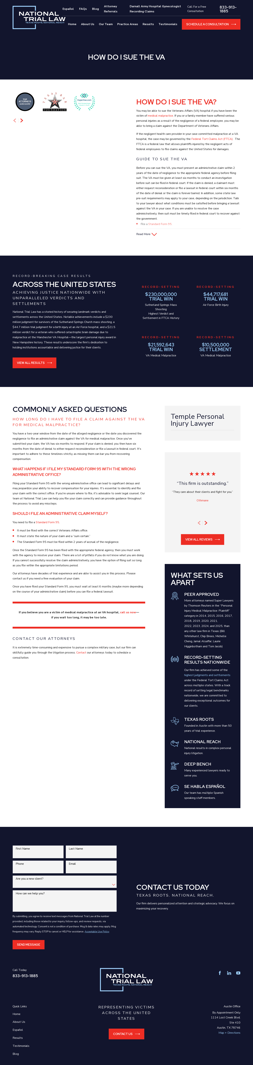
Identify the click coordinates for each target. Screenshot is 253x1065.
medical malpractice (160, 116)
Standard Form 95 (160, 224)
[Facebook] (220, 984)
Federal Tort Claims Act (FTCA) (212, 139)
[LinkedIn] (229, 984)
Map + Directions (229, 1044)
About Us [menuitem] (87, 24)
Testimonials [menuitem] (168, 24)
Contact (81, 663)
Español (68, 9)
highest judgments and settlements (207, 686)
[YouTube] (238, 984)
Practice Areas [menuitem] (127, 24)
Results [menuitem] (148, 24)
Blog (95, 9)
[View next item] (22, 244)
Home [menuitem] (72, 24)
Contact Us (126, 1044)
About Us (19, 1033)
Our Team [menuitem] (106, 24)
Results (18, 1049)
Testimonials (21, 1057)
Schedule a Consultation (211, 24)
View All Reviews (202, 550)
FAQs (83, 9)
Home (16, 1025)
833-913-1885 (228, 9)
